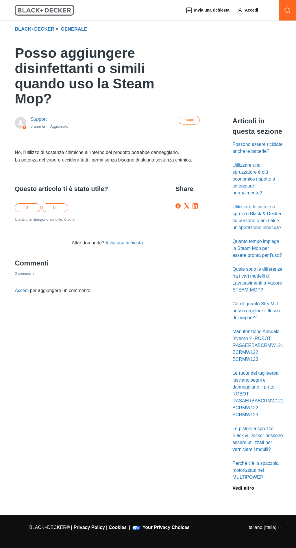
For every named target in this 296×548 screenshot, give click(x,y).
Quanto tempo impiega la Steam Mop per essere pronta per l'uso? (257, 248)
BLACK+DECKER (34, 29)
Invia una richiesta (124, 242)
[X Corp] (186, 206)
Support (39, 119)
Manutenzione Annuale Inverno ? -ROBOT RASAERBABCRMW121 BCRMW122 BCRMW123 (257, 345)
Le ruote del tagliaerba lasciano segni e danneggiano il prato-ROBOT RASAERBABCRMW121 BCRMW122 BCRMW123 (257, 394)
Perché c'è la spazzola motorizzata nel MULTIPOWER (255, 470)
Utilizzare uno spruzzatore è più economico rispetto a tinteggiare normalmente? (253, 179)
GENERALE (74, 29)
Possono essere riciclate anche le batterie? (257, 148)
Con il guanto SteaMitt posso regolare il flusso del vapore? (256, 310)
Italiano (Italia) (264, 527)
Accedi (22, 290)
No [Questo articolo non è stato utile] (55, 208)
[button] (250, 10)
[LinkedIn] (195, 206)
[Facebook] (178, 206)
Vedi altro (243, 488)
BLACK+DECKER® (49, 527)
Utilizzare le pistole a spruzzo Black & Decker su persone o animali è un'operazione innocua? (257, 217)
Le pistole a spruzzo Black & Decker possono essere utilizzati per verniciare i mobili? (257, 439)
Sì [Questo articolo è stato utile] (27, 208)
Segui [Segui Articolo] (189, 120)
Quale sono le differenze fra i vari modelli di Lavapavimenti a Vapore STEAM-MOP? (257, 279)
